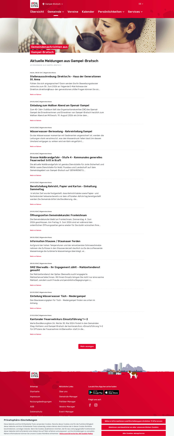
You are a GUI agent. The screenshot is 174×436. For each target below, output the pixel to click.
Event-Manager (66, 412)
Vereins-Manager (67, 406)
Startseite (34, 391)
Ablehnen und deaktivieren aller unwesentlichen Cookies (134, 431)
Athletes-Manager (67, 416)
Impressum (35, 396)
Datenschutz (36, 412)
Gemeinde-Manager (68, 396)
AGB (32, 406)
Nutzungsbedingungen (41, 401)
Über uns (63, 391)
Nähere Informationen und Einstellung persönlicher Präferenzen (133, 425)
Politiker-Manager (67, 401)
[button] (53, 4)
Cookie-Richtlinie (38, 416)
